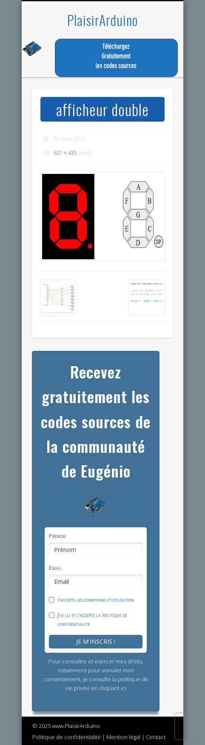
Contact (155, 737)
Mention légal (123, 737)
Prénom (57, 536)
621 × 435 (65, 152)
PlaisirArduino (102, 20)
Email (55, 568)
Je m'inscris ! (95, 641)
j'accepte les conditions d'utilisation (95, 599)
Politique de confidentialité (66, 737)
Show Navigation (152, 76)
